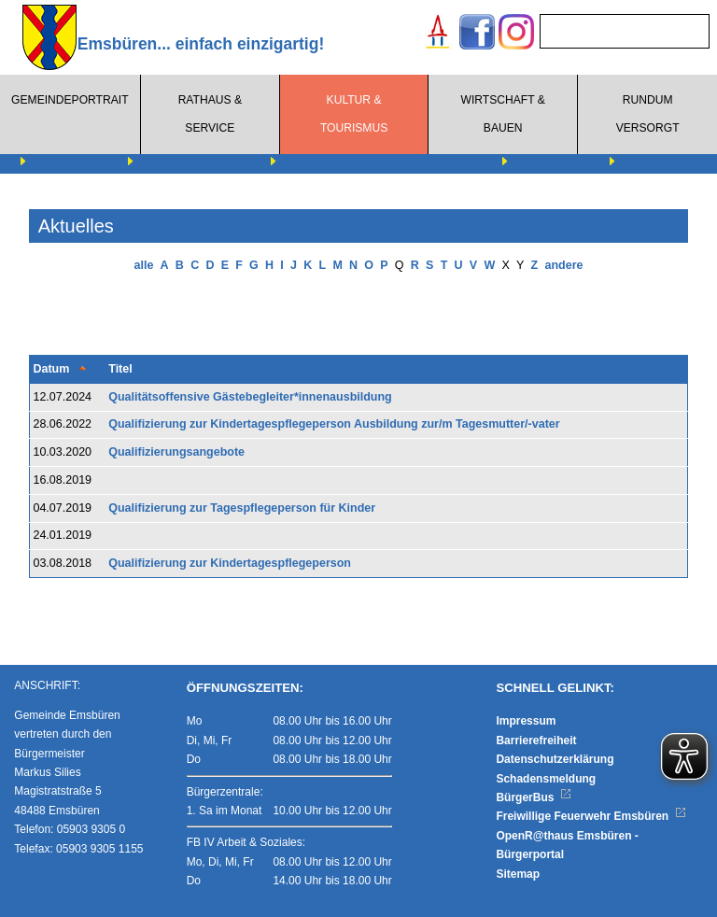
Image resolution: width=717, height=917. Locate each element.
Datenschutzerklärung (554, 759)
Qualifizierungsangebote (176, 451)
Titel (120, 368)
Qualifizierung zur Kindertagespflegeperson (229, 563)
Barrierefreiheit (536, 740)
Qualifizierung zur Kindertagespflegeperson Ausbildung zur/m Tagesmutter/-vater (333, 423)
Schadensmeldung (546, 778)
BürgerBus (533, 797)
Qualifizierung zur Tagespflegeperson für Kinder (241, 508)
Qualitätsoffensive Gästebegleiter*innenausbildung (250, 396)
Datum (51, 368)
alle (144, 265)
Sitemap (518, 874)
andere (563, 265)
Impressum (525, 720)
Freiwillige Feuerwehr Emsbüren (591, 816)
